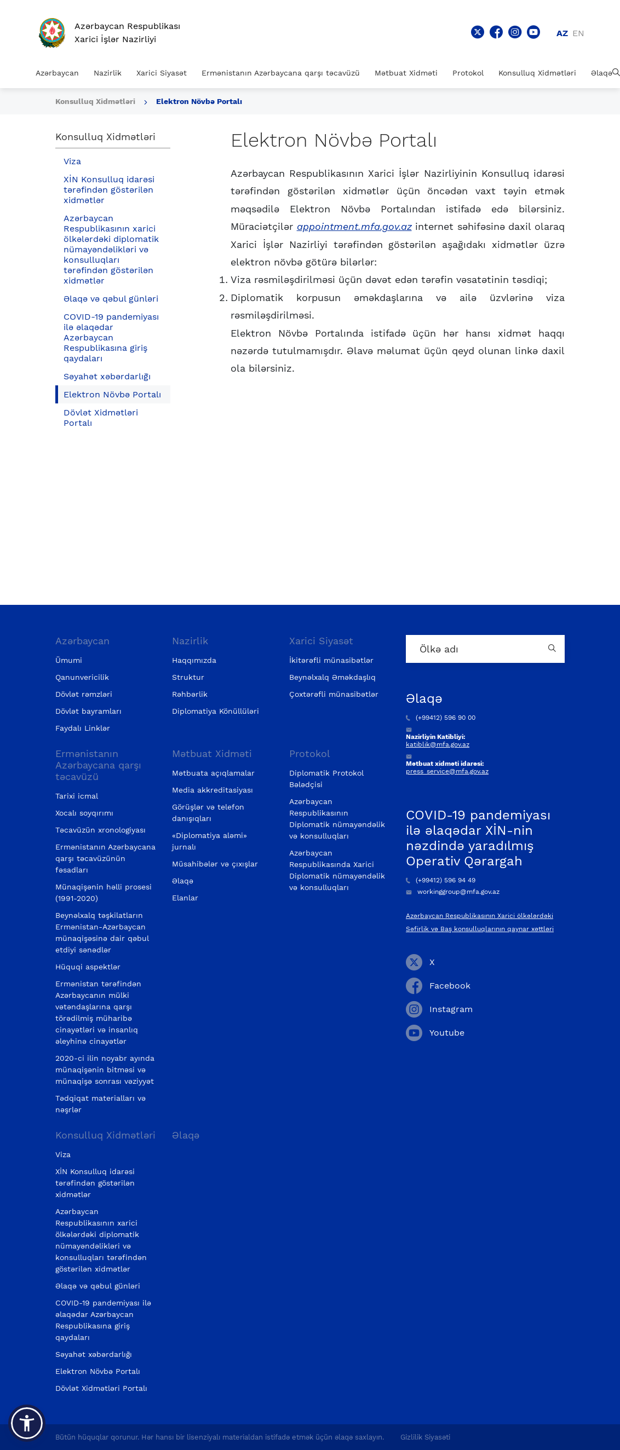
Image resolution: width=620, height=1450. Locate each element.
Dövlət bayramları (88, 711)
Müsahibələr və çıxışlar (215, 863)
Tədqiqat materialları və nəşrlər (100, 1104)
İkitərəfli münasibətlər (331, 660)
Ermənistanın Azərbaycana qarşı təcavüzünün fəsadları (105, 858)
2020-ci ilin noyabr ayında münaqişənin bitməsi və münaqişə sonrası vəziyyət (104, 1069)
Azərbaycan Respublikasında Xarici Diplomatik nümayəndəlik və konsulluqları (337, 870)
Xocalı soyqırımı (84, 812)
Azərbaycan (57, 72)
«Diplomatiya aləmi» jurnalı (209, 841)
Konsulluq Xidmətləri (537, 72)
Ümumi (68, 660)
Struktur (188, 677)
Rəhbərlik (190, 694)
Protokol (468, 72)
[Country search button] (554, 649)
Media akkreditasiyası (212, 789)
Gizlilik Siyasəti (425, 1437)
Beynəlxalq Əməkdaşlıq (332, 677)
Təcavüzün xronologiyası (100, 829)
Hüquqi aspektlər (87, 966)
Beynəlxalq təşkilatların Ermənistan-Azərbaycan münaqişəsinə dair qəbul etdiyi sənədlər (102, 932)
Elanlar (185, 897)
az (562, 33)
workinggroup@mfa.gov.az (453, 892)
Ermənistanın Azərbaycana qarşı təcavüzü (281, 72)
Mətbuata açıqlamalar (213, 773)
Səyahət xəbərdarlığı (107, 376)
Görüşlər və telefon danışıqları (208, 812)
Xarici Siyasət (161, 72)
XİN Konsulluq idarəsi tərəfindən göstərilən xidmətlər (109, 189)
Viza (72, 161)
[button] (27, 1423)
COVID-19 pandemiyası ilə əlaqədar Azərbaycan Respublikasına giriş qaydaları (111, 337)
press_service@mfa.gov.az (447, 771)
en (578, 33)
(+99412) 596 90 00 (440, 717)
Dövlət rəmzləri (83, 694)
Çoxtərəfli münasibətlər (333, 694)
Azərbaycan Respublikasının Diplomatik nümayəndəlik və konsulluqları (337, 818)
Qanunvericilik (82, 677)
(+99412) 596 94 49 (440, 880)
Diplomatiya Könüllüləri (215, 711)
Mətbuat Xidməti (406, 72)
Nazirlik (108, 72)
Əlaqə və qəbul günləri (111, 298)
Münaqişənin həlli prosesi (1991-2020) (103, 892)
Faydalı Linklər (82, 728)
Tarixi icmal (76, 796)
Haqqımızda (194, 660)
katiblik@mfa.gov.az (437, 744)
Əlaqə (601, 72)
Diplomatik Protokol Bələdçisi (326, 779)
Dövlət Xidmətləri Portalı (101, 417)
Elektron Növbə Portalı (199, 101)
